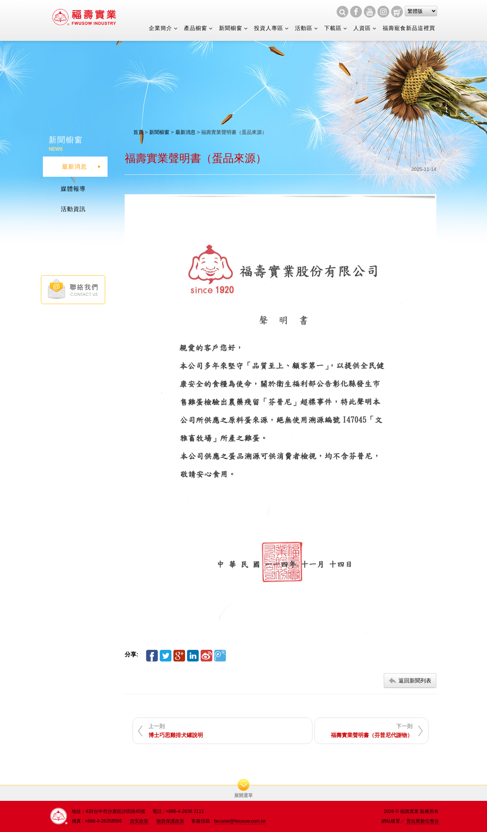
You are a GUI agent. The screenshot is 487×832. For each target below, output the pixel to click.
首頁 (138, 132)
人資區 (362, 28)
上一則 (175, 730)
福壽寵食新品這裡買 (409, 28)
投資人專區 (268, 28)
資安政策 (139, 821)
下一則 (372, 730)
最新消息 (185, 132)
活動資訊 (73, 209)
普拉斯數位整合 (422, 821)
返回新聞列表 (415, 680)
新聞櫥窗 (230, 28)
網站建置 (390, 821)
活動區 (303, 28)
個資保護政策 (170, 821)
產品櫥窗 (195, 28)
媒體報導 (73, 188)
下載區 (333, 28)
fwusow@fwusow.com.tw (240, 821)
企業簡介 (160, 28)
